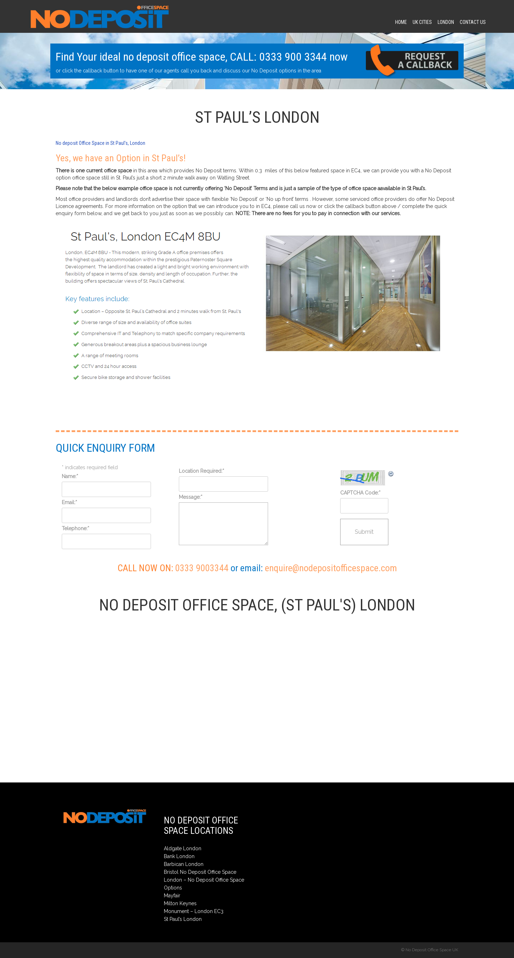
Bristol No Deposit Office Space (200, 872)
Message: (190, 497)
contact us (473, 22)
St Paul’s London (183, 919)
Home (401, 22)
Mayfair (172, 895)
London (446, 22)
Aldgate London (182, 848)
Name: (70, 476)
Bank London (179, 856)
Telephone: (75, 528)
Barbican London (183, 864)
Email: (69, 502)
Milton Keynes (180, 903)
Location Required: (201, 471)
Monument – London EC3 (193, 911)
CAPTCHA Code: (360, 493)
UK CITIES (422, 22)
